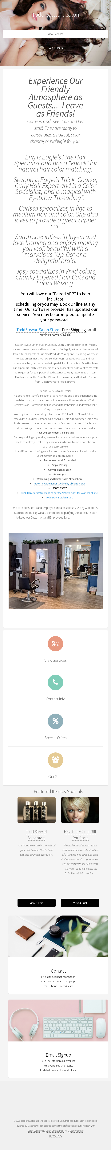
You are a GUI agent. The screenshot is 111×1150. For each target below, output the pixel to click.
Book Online (71, 304)
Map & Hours (55, 48)
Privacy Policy (55, 1136)
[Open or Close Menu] (55, 4)
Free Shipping (74, 329)
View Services (55, 34)
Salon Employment (55, 1130)
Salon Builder (34, 1130)
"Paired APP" (64, 294)
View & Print (36, 903)
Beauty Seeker (76, 1130)
